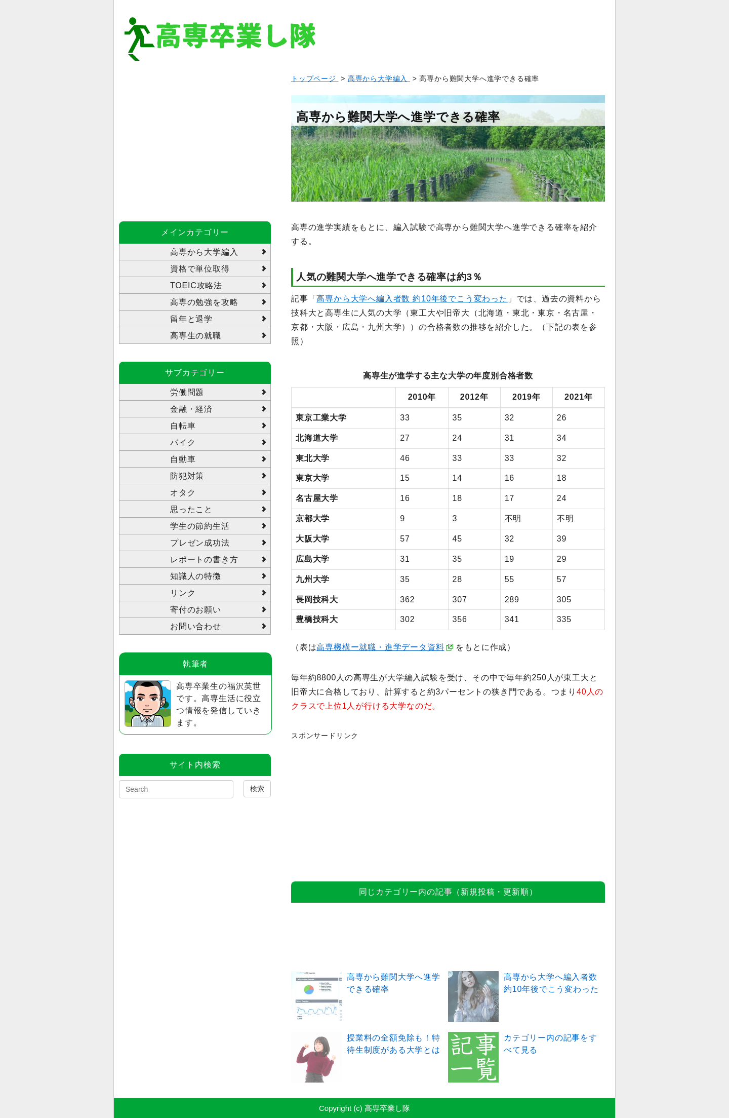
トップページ (315, 78)
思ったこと (191, 509)
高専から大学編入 (379, 78)
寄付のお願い (195, 609)
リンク (182, 593)
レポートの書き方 (204, 559)
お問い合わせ (195, 626)
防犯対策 (187, 476)
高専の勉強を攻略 (204, 302)
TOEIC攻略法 (196, 285)
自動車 (182, 459)
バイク (182, 442)
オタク (182, 492)
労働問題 (187, 392)
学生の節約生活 (200, 526)
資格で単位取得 (200, 268)
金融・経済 (191, 409)
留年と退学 (191, 319)
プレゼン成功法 (200, 542)
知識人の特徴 (195, 576)
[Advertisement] (367, 805)
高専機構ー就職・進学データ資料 (380, 647)
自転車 (182, 425)
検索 (257, 789)
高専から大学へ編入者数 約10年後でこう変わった (411, 298)
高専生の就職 (195, 335)
